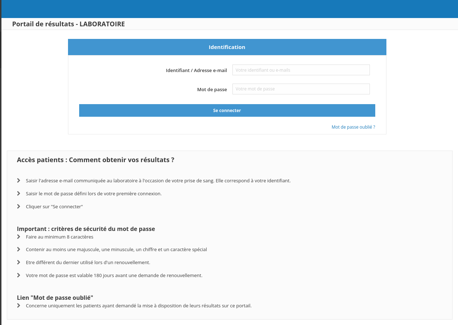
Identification (262, 46)
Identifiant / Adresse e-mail (231, 70)
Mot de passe (247, 89)
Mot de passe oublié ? (389, 127)
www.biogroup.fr (31, 49)
